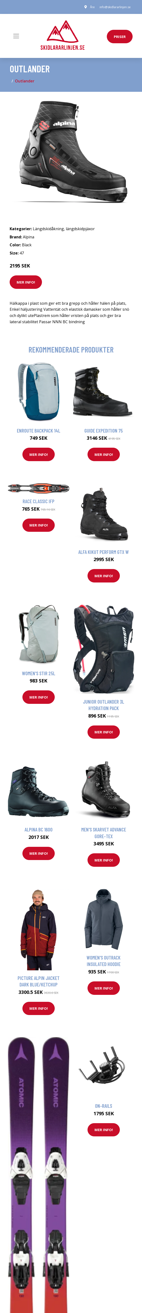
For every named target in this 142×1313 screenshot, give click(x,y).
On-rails (103, 1106)
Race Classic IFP (38, 501)
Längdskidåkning (48, 228)
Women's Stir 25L (38, 673)
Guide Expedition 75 (103, 430)
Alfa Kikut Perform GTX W (103, 552)
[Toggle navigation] (16, 36)
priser (120, 36)
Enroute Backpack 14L (38, 430)
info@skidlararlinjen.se (115, 7)
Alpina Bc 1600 (39, 829)
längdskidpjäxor (80, 228)
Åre (92, 7)
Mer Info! (26, 282)
